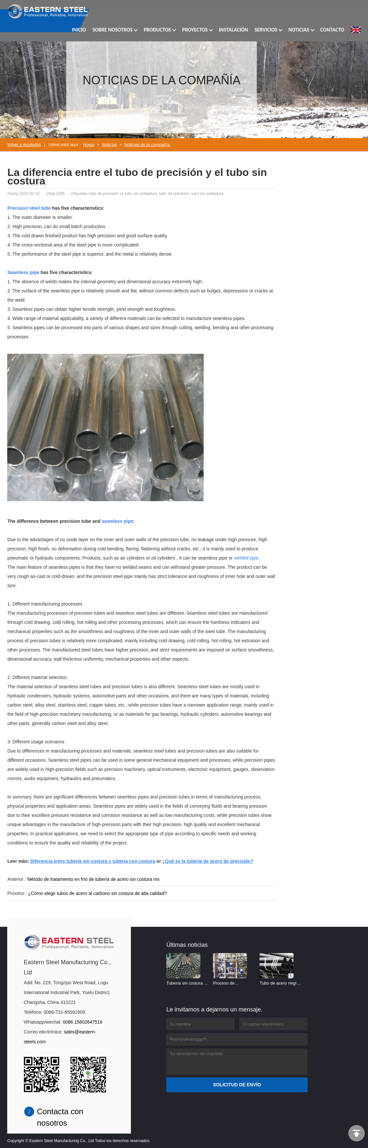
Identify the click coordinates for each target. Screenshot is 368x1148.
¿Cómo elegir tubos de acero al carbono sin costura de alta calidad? (97, 893)
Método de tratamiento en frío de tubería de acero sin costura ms (93, 879)
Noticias (109, 144)
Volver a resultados (24, 144)
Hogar (88, 144)
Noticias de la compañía (147, 144)
